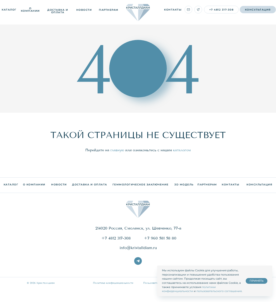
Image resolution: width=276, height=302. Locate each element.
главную (117, 150)
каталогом (182, 150)
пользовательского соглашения (219, 291)
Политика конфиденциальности (113, 282)
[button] (258, 9)
